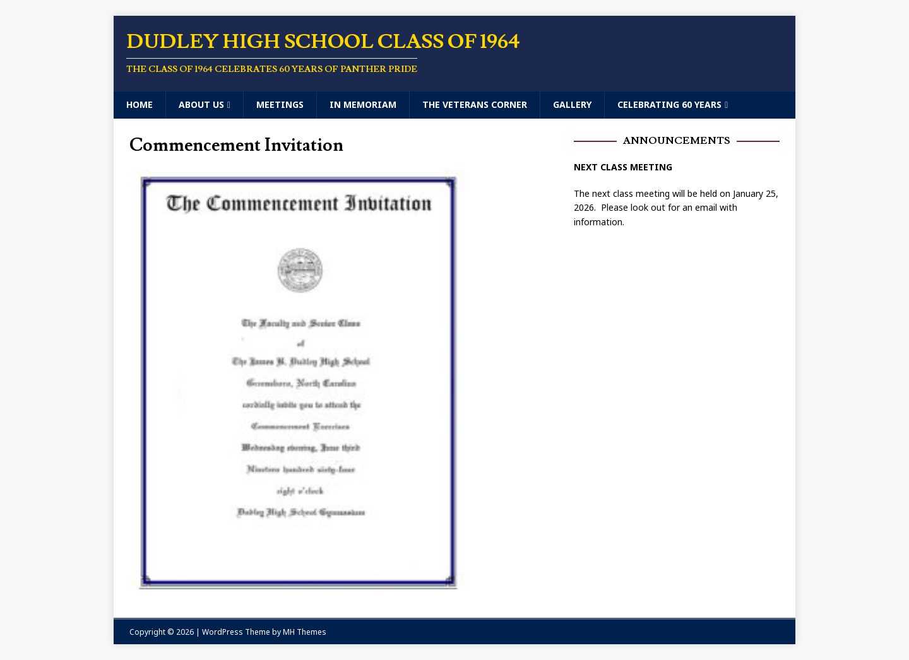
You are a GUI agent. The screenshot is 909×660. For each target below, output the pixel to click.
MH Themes (304, 632)
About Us (201, 104)
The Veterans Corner (474, 104)
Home (139, 104)
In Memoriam (363, 104)
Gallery (572, 104)
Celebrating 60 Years (669, 104)
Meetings (280, 104)
